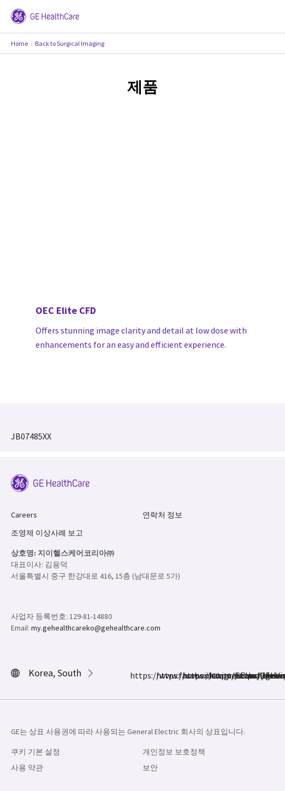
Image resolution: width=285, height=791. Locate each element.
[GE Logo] (45, 15)
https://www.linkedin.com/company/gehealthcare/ (215, 675)
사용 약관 (27, 767)
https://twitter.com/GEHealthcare (188, 675)
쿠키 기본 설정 (35, 752)
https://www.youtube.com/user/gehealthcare (241, 675)
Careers (24, 515)
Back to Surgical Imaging (69, 43)
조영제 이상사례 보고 (47, 533)
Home (19, 43)
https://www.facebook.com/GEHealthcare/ (136, 675)
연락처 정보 (162, 515)
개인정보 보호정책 (174, 752)
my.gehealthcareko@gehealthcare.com (96, 628)
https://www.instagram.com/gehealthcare (162, 675)
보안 (150, 767)
